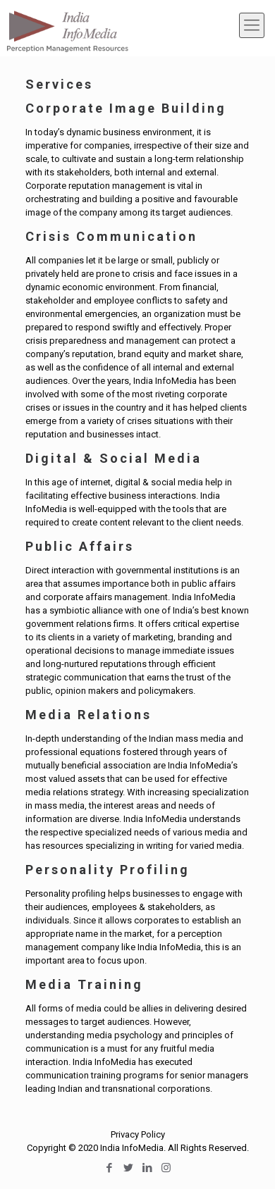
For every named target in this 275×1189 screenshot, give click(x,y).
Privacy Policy (138, 1134)
